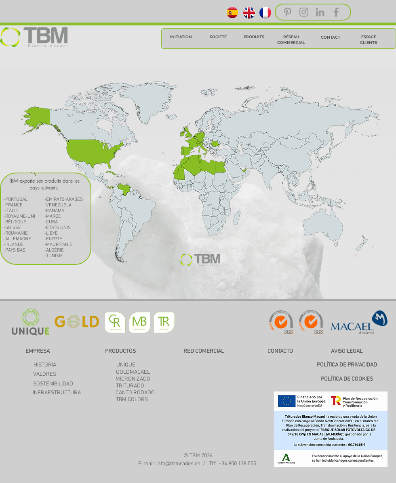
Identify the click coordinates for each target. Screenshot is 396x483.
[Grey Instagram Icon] (304, 12)
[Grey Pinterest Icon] (288, 12)
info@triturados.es (178, 463)
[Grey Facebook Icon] (336, 12)
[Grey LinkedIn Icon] (320, 12)
